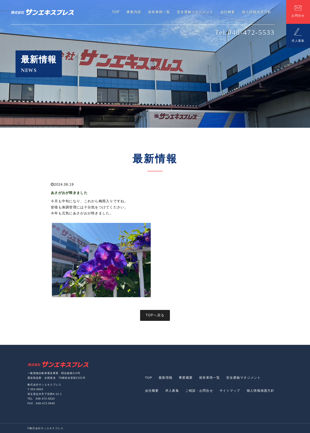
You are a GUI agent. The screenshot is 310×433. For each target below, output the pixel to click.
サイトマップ (229, 390)
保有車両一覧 (209, 377)
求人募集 (172, 390)
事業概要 (186, 377)
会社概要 (152, 390)
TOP (148, 377)
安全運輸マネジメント (243, 377)
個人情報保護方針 (260, 390)
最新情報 (165, 377)
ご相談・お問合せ (199, 390)
